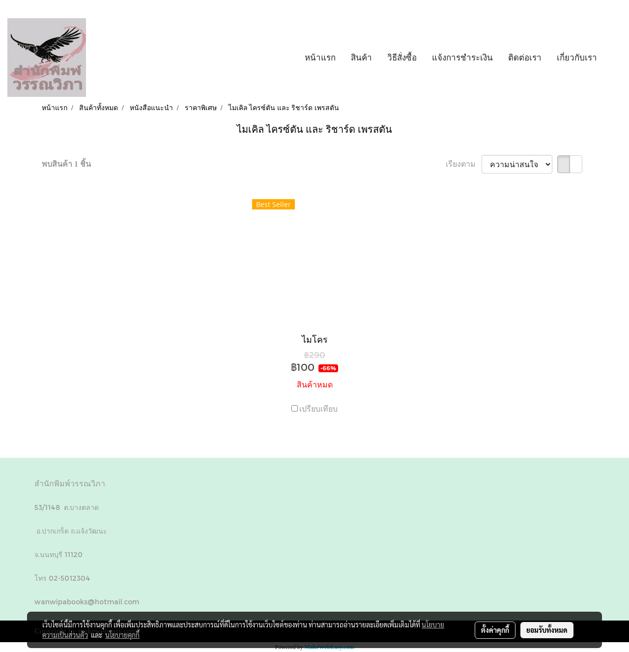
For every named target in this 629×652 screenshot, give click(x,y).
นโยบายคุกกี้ (122, 634)
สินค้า (361, 57)
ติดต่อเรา (525, 57)
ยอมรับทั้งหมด (547, 629)
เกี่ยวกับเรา (577, 57)
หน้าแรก (320, 57)
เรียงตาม (464, 164)
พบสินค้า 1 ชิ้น (66, 164)
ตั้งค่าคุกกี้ (495, 629)
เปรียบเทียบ (318, 409)
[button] (614, 57)
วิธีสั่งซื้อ (402, 57)
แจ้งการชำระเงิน (462, 57)
